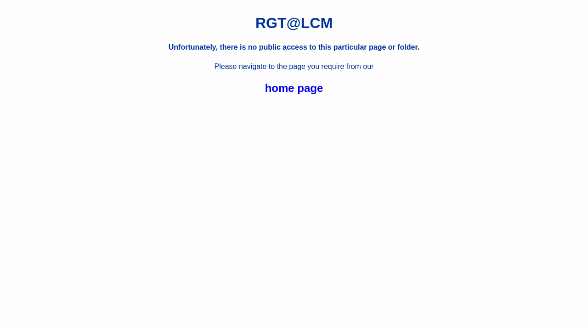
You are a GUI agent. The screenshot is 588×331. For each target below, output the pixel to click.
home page (294, 88)
